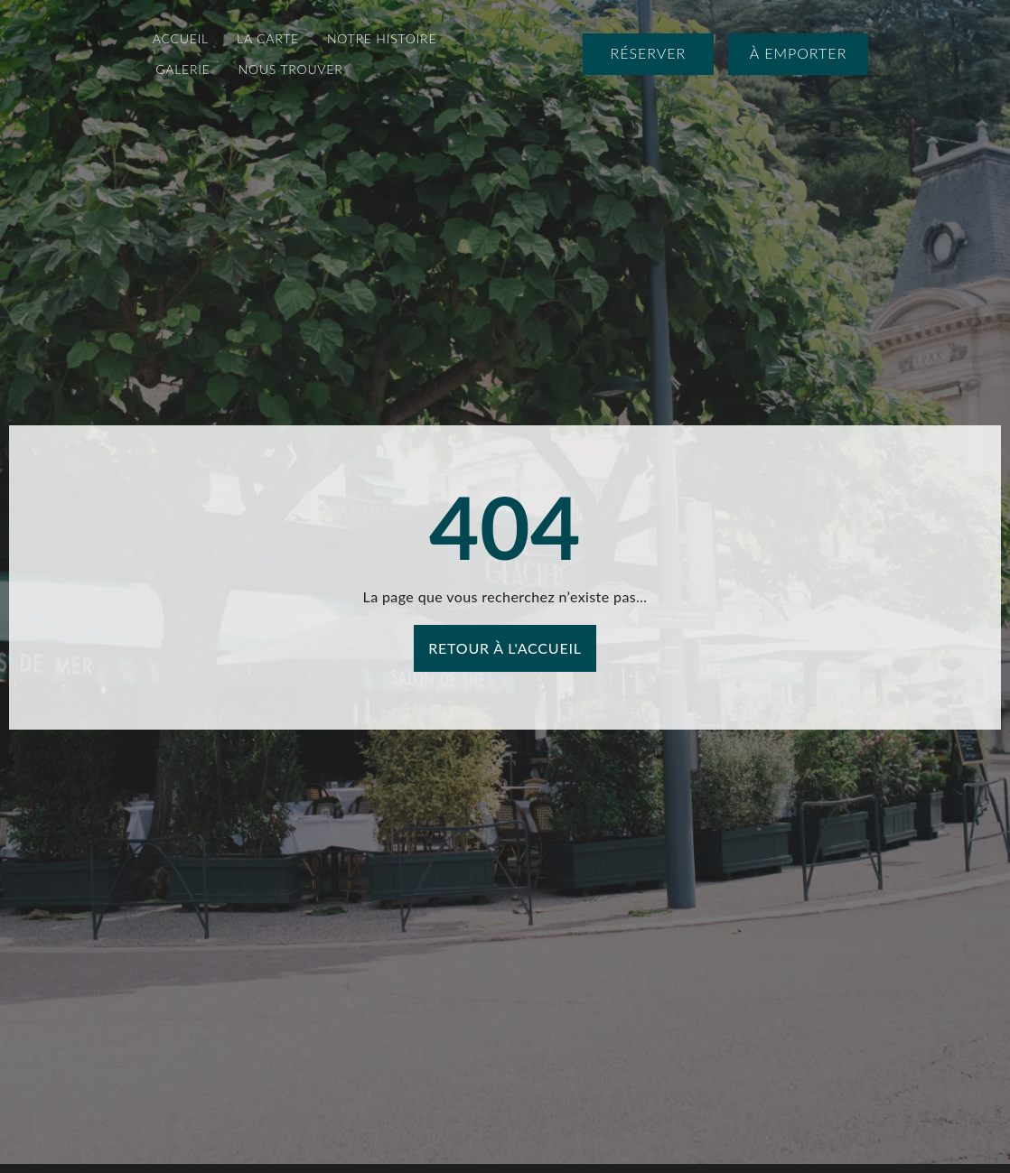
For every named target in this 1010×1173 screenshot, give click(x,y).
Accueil (181, 38)
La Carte (268, 38)
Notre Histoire (381, 38)
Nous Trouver (290, 69)
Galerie (182, 69)
